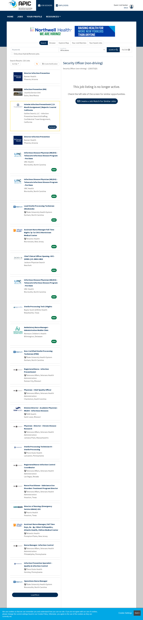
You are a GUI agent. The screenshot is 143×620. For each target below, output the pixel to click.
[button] (126, 49)
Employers (62, 5)
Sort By (14, 64)
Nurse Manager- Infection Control (39, 545)
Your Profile (34, 16)
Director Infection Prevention (37, 73)
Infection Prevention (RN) (35, 89)
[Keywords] (35, 49)
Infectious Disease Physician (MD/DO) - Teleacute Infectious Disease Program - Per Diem (41, 155)
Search (43, 43)
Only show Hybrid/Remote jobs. (27, 54)
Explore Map (64, 43)
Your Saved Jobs (95, 43)
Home (10, 16)
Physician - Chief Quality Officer (37, 390)
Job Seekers (45, 5)
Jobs (20, 16)
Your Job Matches (79, 43)
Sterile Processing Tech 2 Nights (38, 306)
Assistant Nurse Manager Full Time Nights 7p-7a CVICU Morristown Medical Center (39, 232)
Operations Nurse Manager (35, 581)
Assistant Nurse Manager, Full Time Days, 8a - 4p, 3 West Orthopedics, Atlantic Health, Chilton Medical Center (41, 527)
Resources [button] (52, 16)
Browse (52, 43)
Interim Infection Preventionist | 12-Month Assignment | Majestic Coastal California (40, 107)
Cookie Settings (125, 613)
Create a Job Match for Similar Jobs (96, 101)
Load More (35, 595)
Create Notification (50, 64)
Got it (137, 613)
